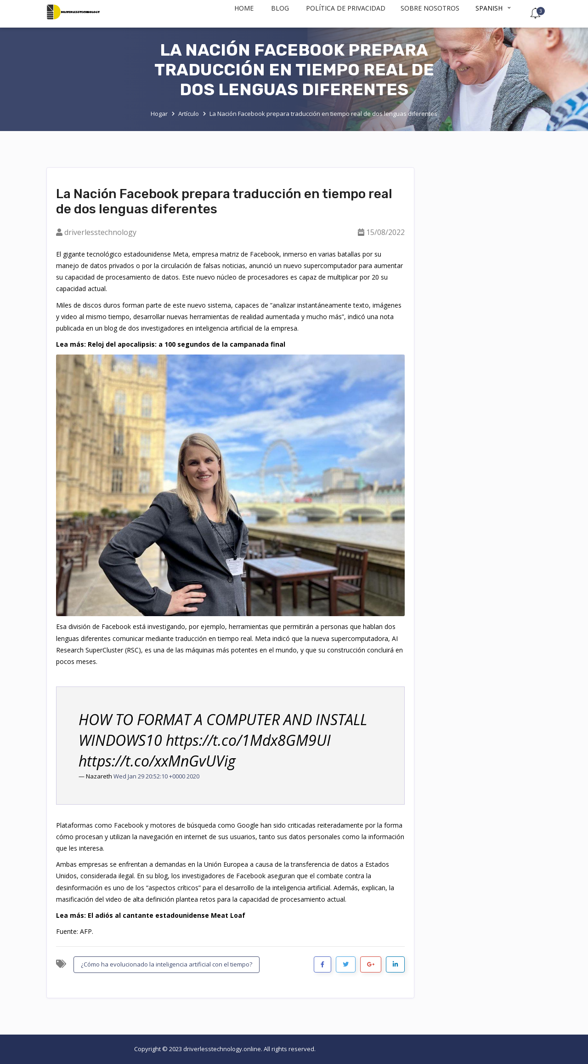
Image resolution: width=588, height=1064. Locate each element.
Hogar (159, 113)
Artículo (188, 113)
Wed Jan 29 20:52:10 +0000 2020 (156, 776)
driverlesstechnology (100, 232)
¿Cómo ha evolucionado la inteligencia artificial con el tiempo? (166, 964)
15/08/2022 (385, 232)
